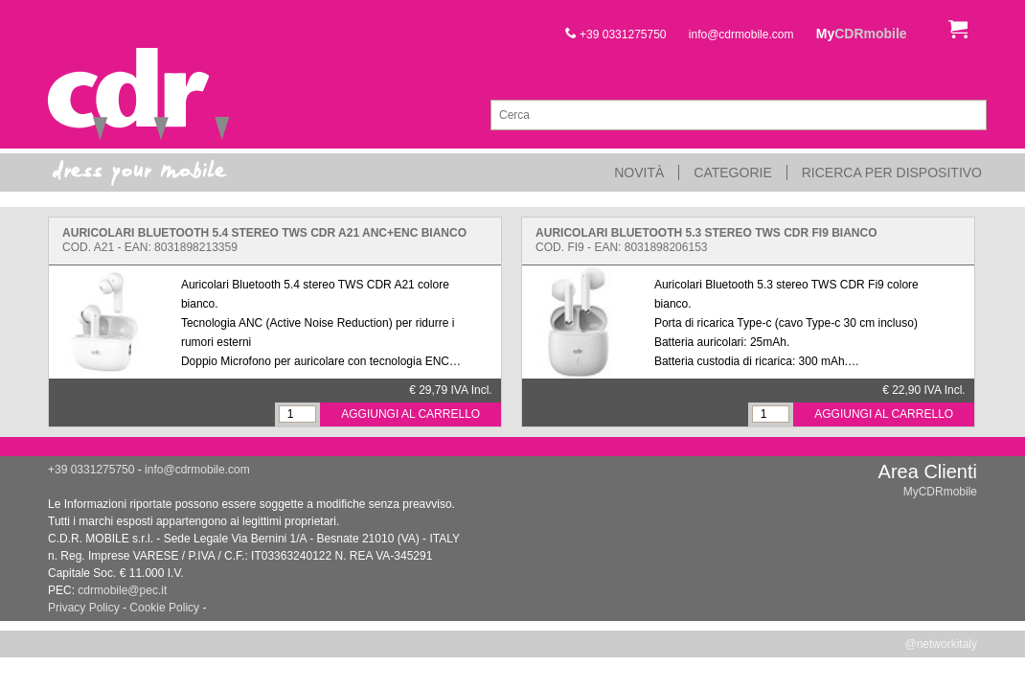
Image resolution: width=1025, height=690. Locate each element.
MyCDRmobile (940, 491)
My (861, 33)
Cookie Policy (164, 607)
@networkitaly (940, 644)
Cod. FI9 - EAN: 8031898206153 (706, 240)
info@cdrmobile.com (741, 34)
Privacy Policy (84, 607)
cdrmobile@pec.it (122, 590)
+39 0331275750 (616, 34)
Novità (639, 172)
